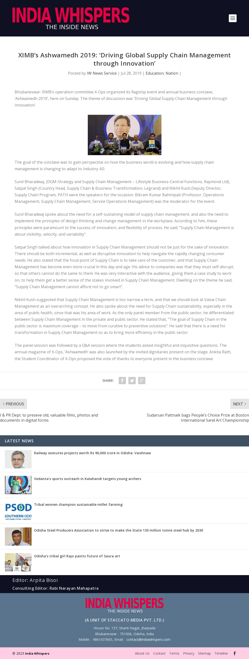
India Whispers (37, 653)
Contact (159, 653)
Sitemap (204, 653)
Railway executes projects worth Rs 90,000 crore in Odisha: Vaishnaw (92, 453)
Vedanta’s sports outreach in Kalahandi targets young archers (87, 478)
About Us (142, 653)
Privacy (188, 653)
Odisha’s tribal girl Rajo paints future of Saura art (77, 556)
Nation (172, 73)
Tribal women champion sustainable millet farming (78, 504)
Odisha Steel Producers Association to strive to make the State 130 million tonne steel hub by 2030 (118, 530)
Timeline (221, 653)
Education (155, 73)
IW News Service (102, 73)
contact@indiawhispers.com (148, 639)
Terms (174, 653)
